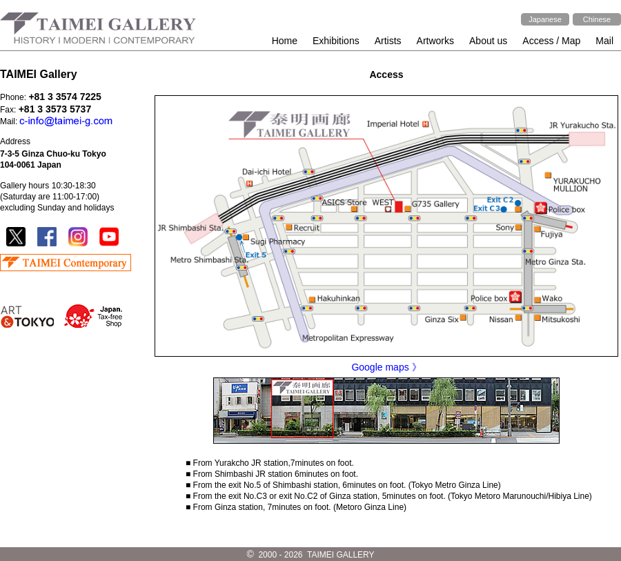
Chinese (597, 19)
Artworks (435, 40)
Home (284, 40)
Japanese (545, 19)
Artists (388, 40)
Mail (604, 40)
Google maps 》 (386, 367)
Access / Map (551, 40)
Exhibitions (336, 40)
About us (488, 40)
